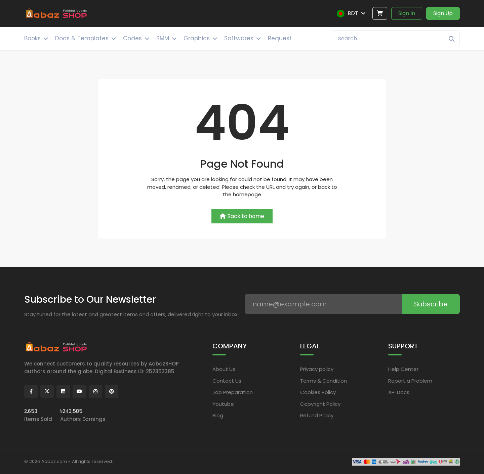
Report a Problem (410, 380)
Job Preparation (232, 392)
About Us (223, 369)
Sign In (406, 13)
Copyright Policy (320, 403)
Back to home (242, 216)
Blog (217, 415)
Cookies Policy (318, 392)
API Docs (398, 392)
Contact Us (226, 380)
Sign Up (443, 13)
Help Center (403, 369)
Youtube (223, 403)
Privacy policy (316, 369)
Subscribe (431, 304)
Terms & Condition (323, 380)
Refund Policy (316, 415)
